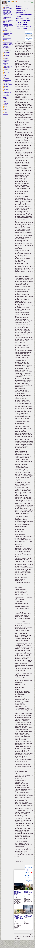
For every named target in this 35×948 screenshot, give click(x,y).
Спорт (4, 101)
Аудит (4, 56)
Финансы (5, 109)
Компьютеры (6, 72)
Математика (6, 78)
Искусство (5, 69)
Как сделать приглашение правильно (6, 29)
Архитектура (6, 53)
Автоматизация (6, 52)
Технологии (5, 103)
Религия (5, 98)
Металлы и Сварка (7, 84)
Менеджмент (6, 83)
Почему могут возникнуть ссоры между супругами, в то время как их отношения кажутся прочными (7, 12)
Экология (5, 112)
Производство (6, 94)
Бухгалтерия (6, 60)
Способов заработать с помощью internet (8, 41)
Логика (4, 75)
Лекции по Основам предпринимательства (8, 44)
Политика (5, 90)
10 (26, 872)
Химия (4, 110)
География (5, 63)
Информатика (6, 67)
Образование (6, 87)
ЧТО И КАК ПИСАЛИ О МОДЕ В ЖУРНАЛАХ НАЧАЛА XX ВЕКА (18, 917)
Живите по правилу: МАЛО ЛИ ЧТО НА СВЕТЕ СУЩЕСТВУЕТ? (18, 893)
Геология (5, 64)
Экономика (5, 114)
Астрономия (6, 55)
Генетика (5, 61)
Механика (5, 86)
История (5, 70)
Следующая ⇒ (29, 39)
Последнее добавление (6, 47)
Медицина (5, 81)
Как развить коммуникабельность (8, 8)
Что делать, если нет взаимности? (28, 916)
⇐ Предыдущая (28, 32)
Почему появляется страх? (7, 18)
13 (26, 875)
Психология (6, 95)
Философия (6, 107)
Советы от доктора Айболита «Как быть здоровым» (8, 25)
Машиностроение (7, 80)
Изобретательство (7, 66)
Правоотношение (7, 92)
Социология (6, 100)
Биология (5, 58)
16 (29, 877)
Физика (4, 106)
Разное (4, 97)
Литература (6, 73)
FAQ (32, 2)
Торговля (5, 104)
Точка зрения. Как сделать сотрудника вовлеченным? (7, 33)
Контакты (30, 1)
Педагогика (5, 89)
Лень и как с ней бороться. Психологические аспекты (7, 37)
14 (29, 875)
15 (26, 877)
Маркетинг (5, 77)
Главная (24, 1)
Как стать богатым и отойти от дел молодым (8, 21)
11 (29, 872)
